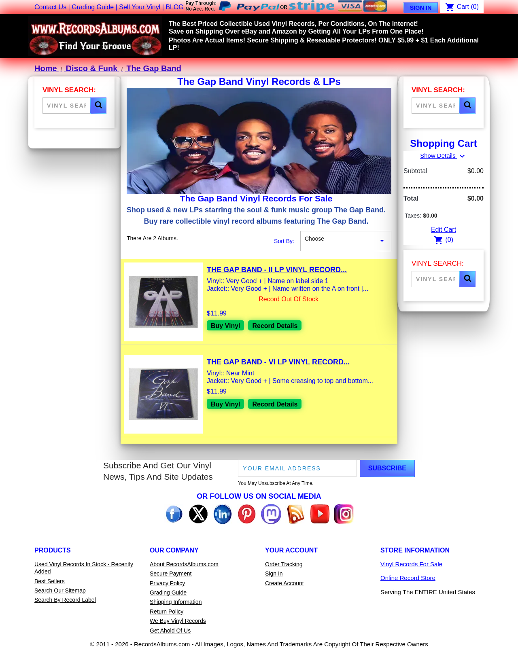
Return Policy (166, 611)
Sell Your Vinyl (139, 7)
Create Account (284, 583)
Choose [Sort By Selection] (346, 241)
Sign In (421, 7)
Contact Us (50, 7)
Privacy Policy (167, 583)
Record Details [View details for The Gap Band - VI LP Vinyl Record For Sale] (275, 404)
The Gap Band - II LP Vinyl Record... (277, 270)
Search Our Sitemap (60, 590)
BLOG (174, 7)
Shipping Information (176, 602)
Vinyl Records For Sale (411, 564)
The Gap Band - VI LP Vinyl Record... (278, 362)
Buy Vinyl (225, 325)
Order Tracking (284, 564)
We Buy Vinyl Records (178, 621)
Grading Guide (93, 7)
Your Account (291, 550)
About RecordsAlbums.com (184, 564)
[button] (98, 105)
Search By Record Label (65, 600)
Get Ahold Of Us (170, 630)
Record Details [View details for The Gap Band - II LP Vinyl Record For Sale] (275, 325)
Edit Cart (443, 229)
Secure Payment (171, 573)
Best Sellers (49, 581)
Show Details (443, 155)
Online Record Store (407, 577)
